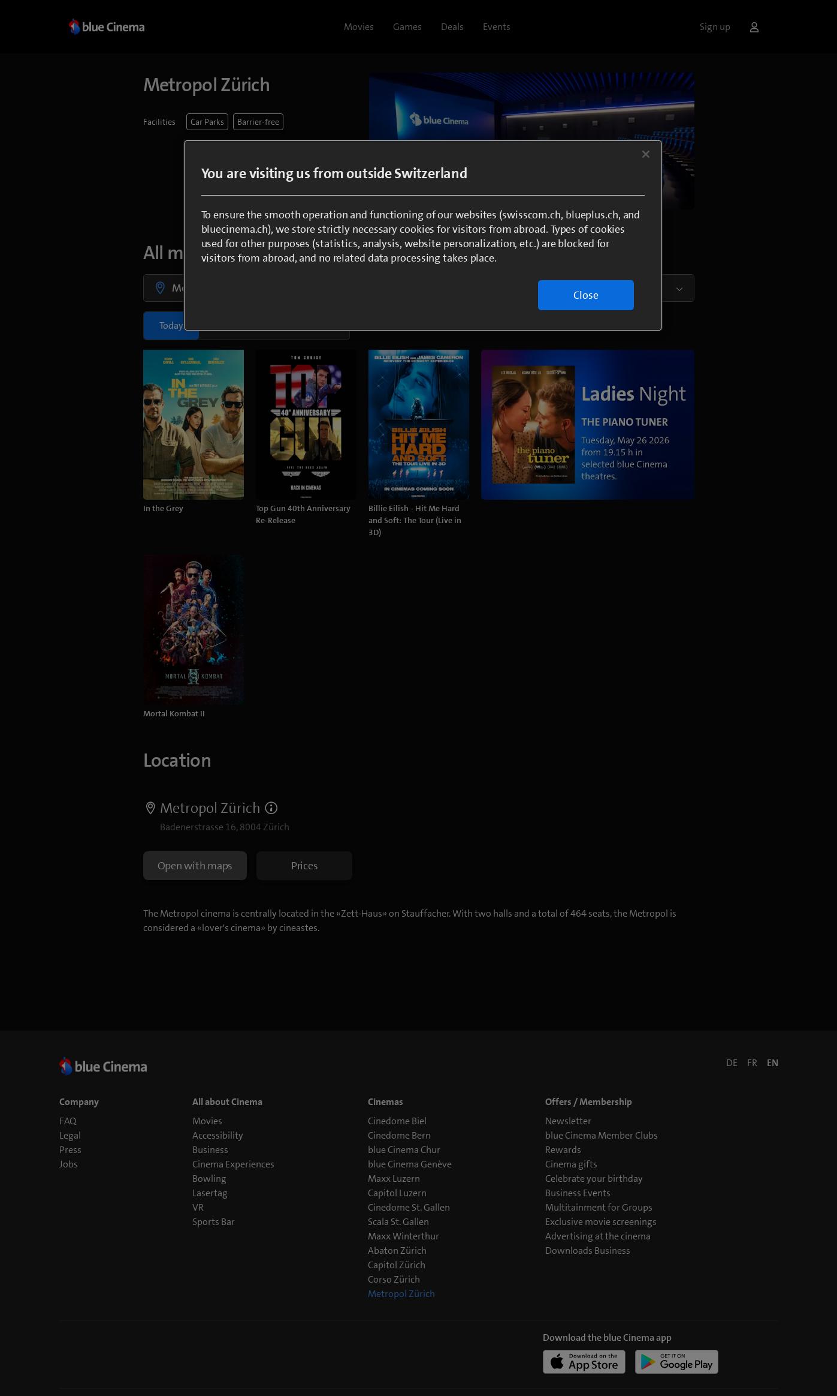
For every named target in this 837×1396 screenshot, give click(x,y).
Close (586, 295)
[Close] (646, 154)
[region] (423, 235)
